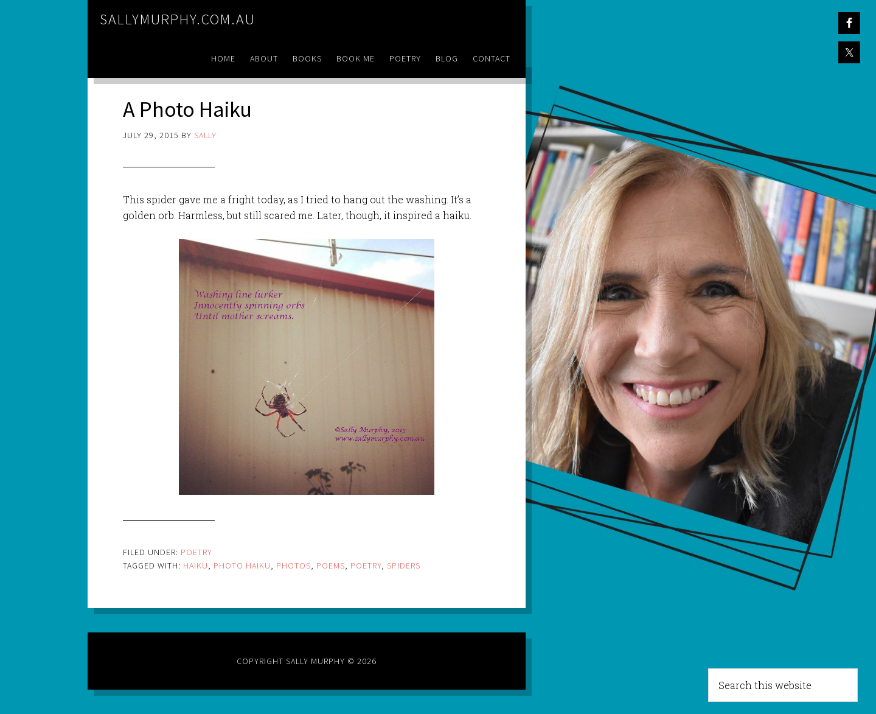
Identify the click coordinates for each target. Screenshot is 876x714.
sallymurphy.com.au (177, 19)
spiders (403, 565)
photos (293, 565)
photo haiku (242, 565)
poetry (365, 565)
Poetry (196, 552)
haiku (195, 565)
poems (330, 565)
